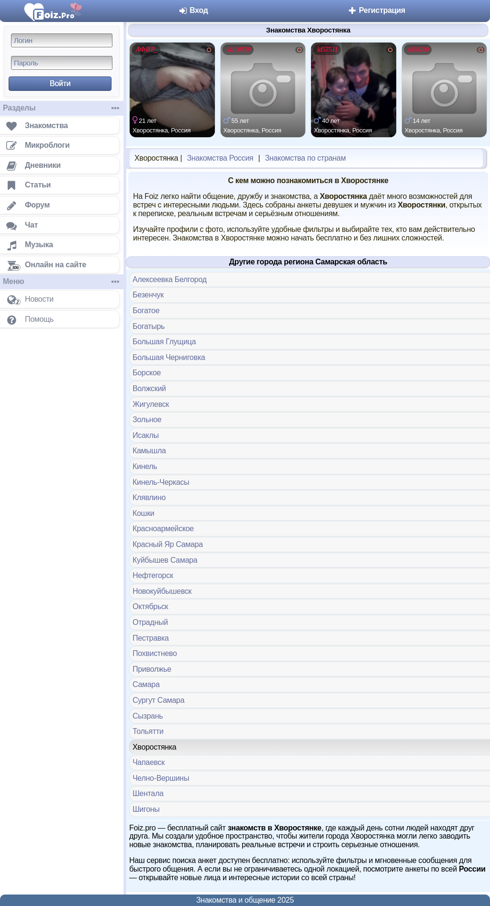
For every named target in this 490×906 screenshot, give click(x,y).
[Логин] (61, 40)
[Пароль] (61, 63)
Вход (193, 10)
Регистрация (376, 10)
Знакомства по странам (305, 158)
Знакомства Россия (220, 158)
